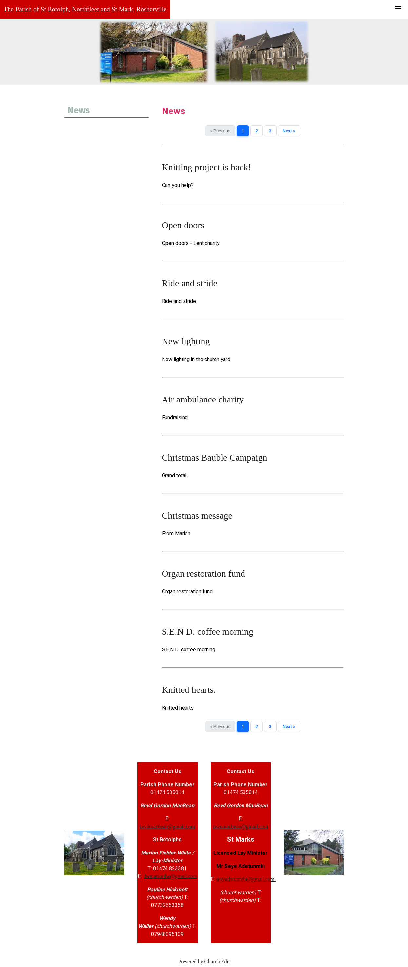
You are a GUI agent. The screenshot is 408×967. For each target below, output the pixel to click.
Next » (289, 131)
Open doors (183, 225)
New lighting (186, 341)
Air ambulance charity (203, 399)
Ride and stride (190, 283)
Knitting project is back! (206, 167)
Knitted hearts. (189, 690)
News (79, 110)
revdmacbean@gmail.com (167, 826)
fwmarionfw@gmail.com (170, 876)
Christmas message (197, 515)
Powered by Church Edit (204, 961)
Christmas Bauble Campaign (214, 457)
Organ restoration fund (203, 573)
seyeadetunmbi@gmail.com (246, 879)
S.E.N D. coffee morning (207, 632)
